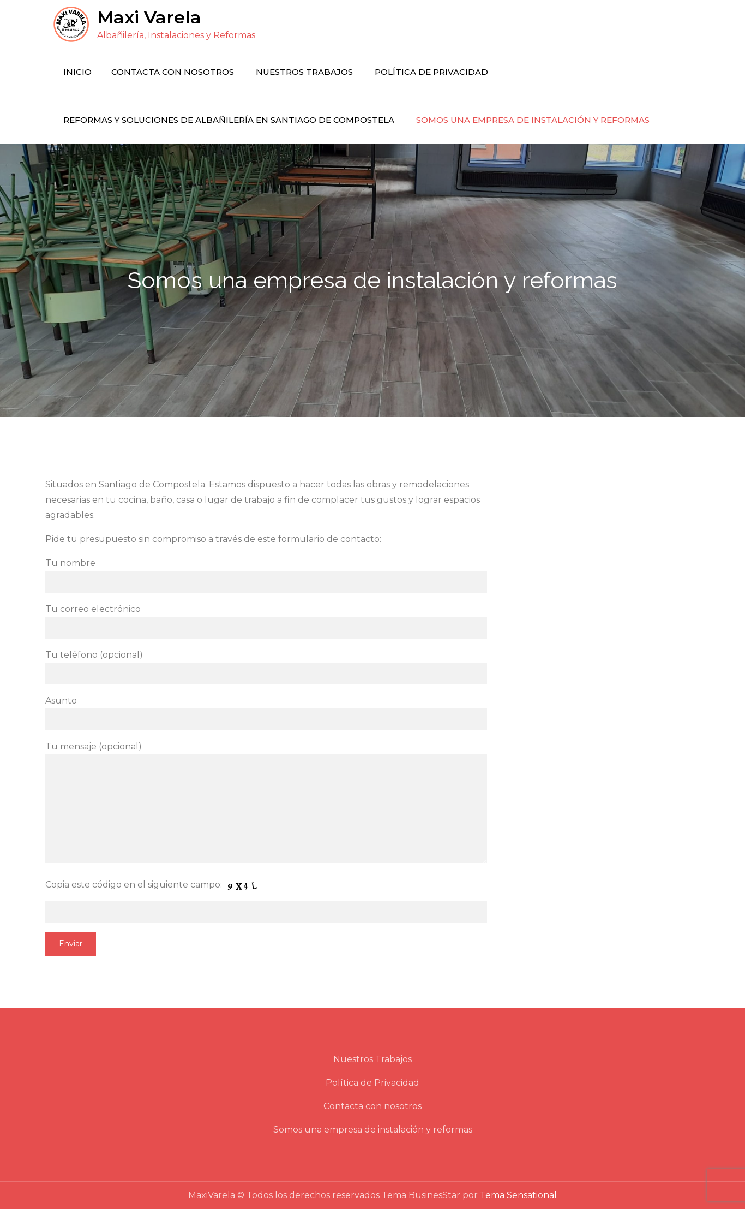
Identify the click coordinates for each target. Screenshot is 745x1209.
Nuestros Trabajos (304, 72)
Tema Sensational (518, 1195)
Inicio (77, 72)
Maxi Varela (149, 17)
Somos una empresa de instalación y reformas (533, 120)
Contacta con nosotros (172, 72)
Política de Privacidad (431, 72)
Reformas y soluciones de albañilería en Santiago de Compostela (228, 120)
